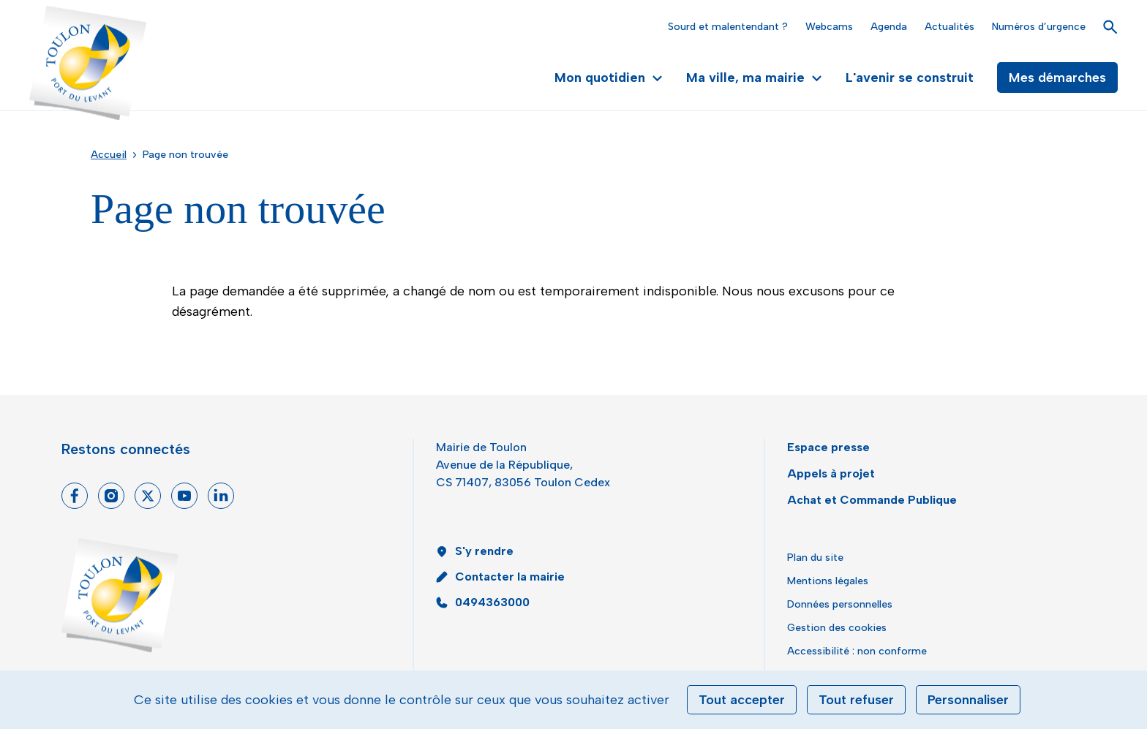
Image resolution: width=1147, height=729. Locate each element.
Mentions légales (827, 581)
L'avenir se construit (910, 77)
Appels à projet (831, 473)
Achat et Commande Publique (872, 500)
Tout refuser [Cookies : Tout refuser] (856, 700)
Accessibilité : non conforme (857, 651)
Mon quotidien (608, 77)
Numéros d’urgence (1039, 26)
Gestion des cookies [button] (837, 628)
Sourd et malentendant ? (728, 26)
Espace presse (828, 447)
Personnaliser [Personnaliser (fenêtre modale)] (968, 700)
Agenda (888, 26)
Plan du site (815, 557)
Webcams (829, 26)
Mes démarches (1057, 77)
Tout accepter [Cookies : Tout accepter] (742, 700)
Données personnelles (839, 604)
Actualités (949, 26)
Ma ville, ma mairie (754, 77)
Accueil (109, 154)
